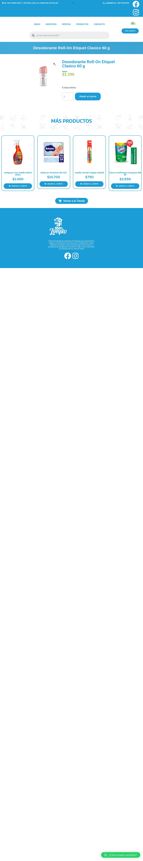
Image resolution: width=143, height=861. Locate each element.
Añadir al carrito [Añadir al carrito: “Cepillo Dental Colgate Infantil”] (89, 192)
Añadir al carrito (87, 96)
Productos (82, 24)
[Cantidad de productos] (67, 96)
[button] (54, 64)
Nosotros (51, 24)
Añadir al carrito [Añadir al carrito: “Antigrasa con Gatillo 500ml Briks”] (19, 186)
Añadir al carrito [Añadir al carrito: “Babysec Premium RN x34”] (54, 188)
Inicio (37, 24)
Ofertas (66, 24)
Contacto (99, 24)
